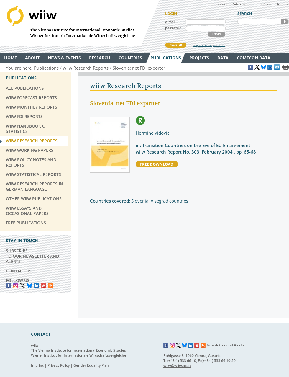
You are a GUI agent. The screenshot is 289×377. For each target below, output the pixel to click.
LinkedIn (36, 285)
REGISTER (176, 45)
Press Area (262, 3)
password (173, 27)
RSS (50, 285)
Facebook (8, 285)
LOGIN (216, 34)
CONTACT (40, 334)
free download (156, 164)
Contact (220, 3)
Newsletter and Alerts (225, 344)
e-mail (170, 21)
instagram (15, 285)
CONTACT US (19, 271)
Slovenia (139, 201)
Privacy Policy (58, 365)
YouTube (43, 285)
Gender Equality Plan (91, 365)
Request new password (209, 45)
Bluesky (29, 285)
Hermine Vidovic (152, 133)
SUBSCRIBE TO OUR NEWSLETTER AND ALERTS (32, 256)
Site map (240, 3)
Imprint (283, 3)
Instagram (172, 345)
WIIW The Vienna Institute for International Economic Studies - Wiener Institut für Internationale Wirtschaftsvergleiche (79, 23)
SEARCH (284, 21)
